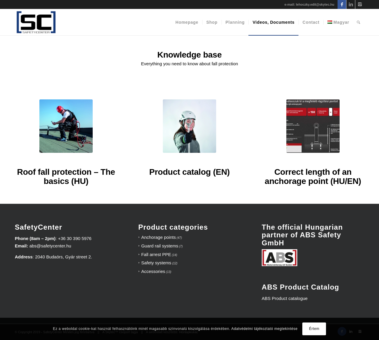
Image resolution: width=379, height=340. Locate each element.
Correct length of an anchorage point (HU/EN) (313, 176)
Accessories (153, 271)
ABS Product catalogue (285, 298)
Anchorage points (158, 237)
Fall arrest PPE (156, 254)
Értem (314, 329)
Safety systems (156, 262)
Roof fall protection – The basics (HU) (66, 176)
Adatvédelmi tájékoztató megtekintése (264, 329)
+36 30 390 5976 (74, 238)
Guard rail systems (159, 245)
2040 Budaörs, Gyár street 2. (63, 256)
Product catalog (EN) (189, 172)
